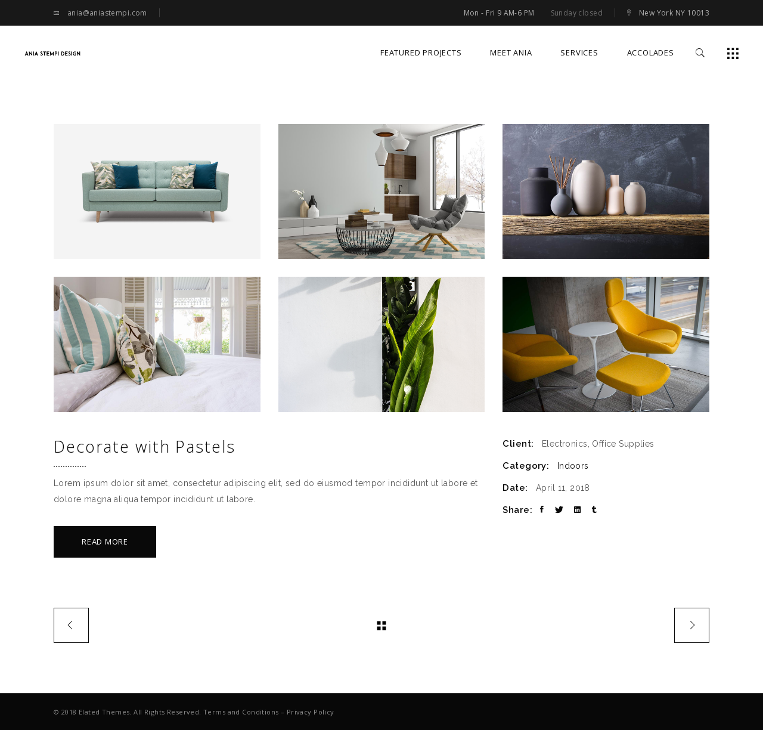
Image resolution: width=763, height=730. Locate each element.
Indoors (573, 466)
